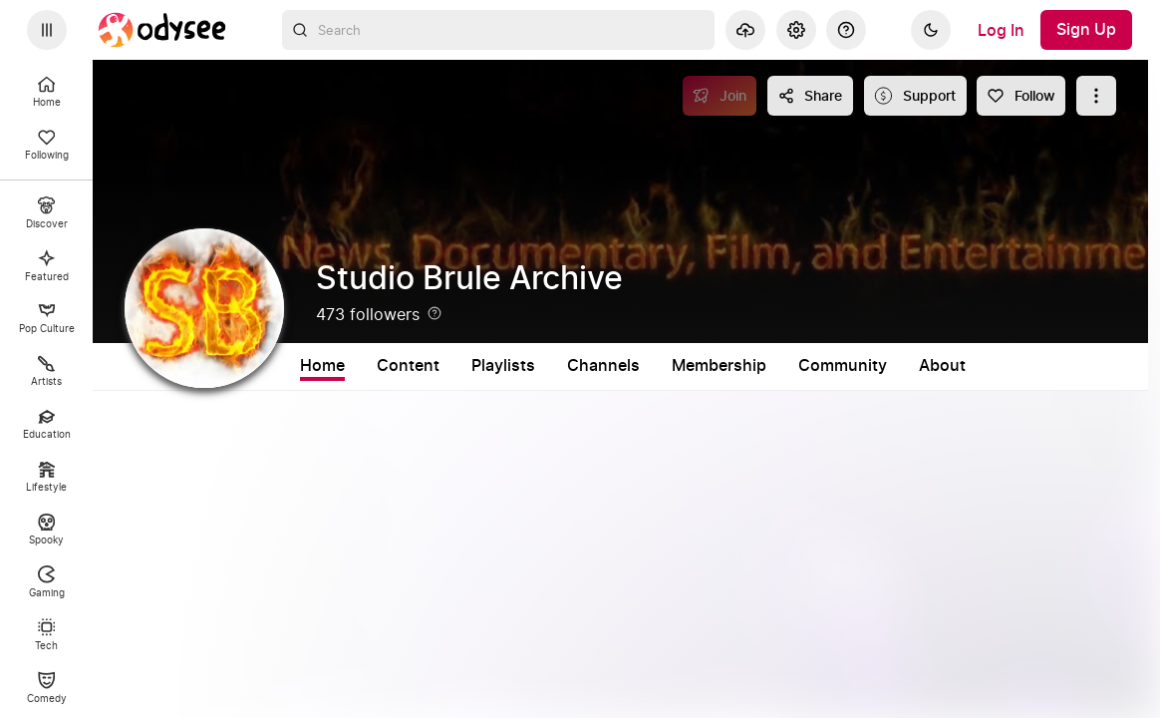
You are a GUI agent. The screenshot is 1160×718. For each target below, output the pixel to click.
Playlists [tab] (503, 366)
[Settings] (796, 30)
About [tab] (942, 366)
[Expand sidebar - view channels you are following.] (47, 30)
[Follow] (1021, 96)
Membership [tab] (719, 366)
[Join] (720, 96)
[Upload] (745, 30)
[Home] (162, 30)
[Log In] (1001, 30)
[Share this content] (810, 96)
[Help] (846, 30)
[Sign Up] (1086, 30)
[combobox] (499, 30)
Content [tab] (408, 366)
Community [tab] (842, 366)
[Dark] (931, 30)
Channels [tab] (603, 366)
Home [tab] (322, 366)
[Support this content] (915, 96)
